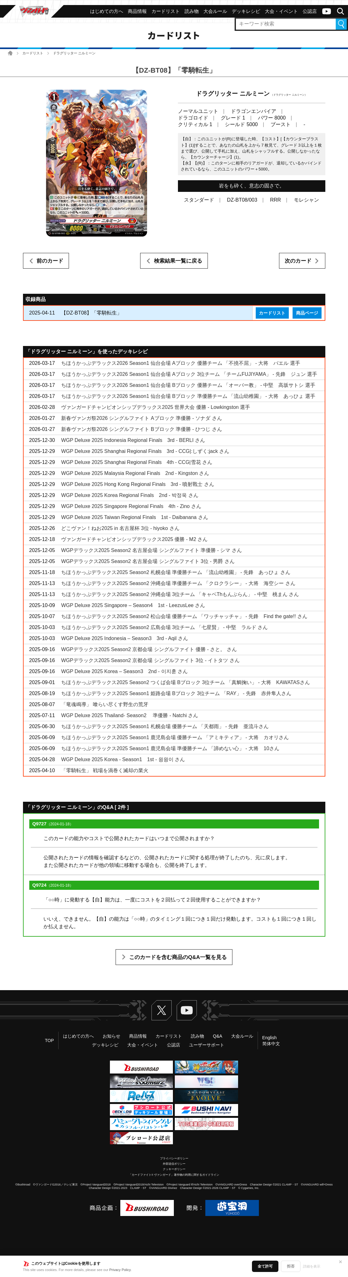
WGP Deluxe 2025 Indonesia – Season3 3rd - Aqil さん (124, 638)
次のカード (298, 261)
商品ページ (307, 312)
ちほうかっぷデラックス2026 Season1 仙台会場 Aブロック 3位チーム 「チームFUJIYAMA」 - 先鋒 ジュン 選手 (189, 374)
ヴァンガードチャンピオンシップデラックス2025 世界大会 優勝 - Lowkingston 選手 (155, 407)
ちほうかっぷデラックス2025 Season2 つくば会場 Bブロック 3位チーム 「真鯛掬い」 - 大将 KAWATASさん (185, 682)
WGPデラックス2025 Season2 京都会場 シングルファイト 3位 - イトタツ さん (150, 660)
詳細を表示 (311, 1266)
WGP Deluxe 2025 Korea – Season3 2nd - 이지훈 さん (124, 671)
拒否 (290, 1266)
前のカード (50, 261)
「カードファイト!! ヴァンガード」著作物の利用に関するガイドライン (174, 1174)
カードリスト (32, 53)
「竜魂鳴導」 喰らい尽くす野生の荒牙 (104, 704)
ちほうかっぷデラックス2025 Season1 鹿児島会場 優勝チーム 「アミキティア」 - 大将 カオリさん (175, 737)
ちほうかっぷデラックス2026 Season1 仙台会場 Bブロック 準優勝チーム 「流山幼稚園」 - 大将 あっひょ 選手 (188, 396)
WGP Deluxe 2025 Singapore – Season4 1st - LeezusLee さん (133, 605)
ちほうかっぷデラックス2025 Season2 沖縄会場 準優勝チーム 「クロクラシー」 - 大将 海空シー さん (178, 583)
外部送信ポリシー (174, 1163)
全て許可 (265, 1266)
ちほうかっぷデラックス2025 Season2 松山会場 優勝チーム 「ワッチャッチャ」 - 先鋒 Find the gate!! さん (184, 616)
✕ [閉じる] (340, 1261)
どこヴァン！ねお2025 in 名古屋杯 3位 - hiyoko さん (120, 528)
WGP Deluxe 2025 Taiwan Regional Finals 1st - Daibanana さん (134, 517)
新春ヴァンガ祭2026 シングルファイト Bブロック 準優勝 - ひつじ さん (141, 429)
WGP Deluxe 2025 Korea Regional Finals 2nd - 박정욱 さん (129, 495)
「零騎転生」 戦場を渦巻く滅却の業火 (104, 770)
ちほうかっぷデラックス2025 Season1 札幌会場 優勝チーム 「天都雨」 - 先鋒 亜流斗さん (165, 726)
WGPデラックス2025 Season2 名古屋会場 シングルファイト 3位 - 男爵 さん (147, 561)
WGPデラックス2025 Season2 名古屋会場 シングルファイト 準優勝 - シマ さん (151, 550)
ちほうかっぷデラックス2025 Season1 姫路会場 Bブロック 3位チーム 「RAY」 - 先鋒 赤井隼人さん (176, 693)
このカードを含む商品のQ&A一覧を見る (178, 957)
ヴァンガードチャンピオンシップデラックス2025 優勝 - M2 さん (134, 539)
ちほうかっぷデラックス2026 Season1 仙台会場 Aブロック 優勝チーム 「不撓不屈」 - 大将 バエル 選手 (180, 363)
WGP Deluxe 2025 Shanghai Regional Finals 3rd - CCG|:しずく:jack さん (145, 451)
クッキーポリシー (174, 1169)
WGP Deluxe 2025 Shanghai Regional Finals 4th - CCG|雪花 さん (136, 462)
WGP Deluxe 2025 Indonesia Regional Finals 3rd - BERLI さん (133, 440)
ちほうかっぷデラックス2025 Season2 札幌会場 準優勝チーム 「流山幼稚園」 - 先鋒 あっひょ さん (175, 572)
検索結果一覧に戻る (178, 261)
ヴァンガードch (326, 11)
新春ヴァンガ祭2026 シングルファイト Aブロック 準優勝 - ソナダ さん (141, 418)
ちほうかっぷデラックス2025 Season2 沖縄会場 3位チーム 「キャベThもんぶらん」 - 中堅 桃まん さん (180, 594)
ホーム (10, 53)
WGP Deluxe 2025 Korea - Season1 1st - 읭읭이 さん (123, 759)
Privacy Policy (120, 1270)
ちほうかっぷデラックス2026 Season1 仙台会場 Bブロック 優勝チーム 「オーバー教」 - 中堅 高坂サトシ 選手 (188, 385)
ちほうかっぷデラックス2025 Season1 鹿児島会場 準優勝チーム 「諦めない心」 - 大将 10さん (170, 748)
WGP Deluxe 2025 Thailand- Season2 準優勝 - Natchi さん (129, 715)
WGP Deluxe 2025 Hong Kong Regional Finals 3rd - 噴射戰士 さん (137, 484)
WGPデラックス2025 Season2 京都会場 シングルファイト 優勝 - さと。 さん (149, 649)
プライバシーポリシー (174, 1158)
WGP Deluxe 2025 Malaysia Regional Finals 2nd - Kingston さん (135, 473)
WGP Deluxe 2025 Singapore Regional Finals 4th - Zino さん (131, 506)
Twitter (161, 1010)
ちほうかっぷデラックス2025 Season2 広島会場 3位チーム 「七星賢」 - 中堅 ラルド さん (164, 627)
